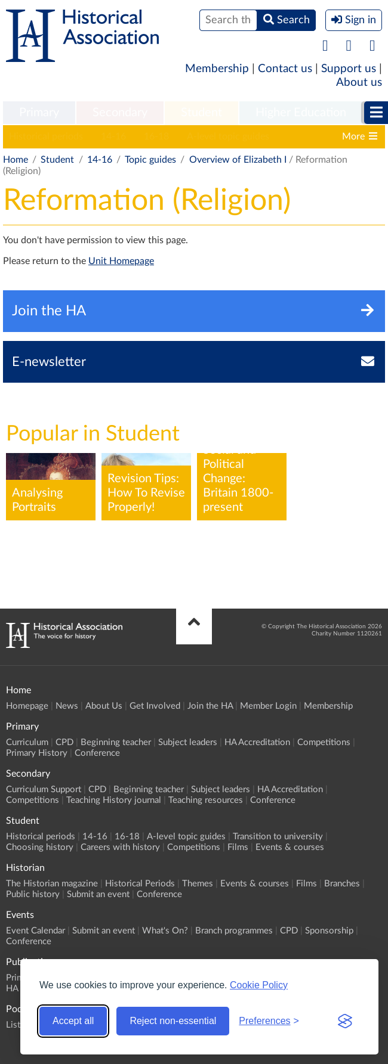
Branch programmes (234, 930)
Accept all (73, 1021)
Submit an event (98, 894)
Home (15, 160)
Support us (348, 69)
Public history (33, 894)
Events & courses (289, 847)
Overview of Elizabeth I (238, 160)
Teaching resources (205, 800)
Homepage (27, 706)
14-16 (113, 136)
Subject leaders (187, 742)
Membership (217, 69)
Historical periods (46, 136)
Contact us (285, 69)
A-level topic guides (228, 136)
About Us (103, 706)
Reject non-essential (173, 1021)
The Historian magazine (52, 883)
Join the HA (210, 706)
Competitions (323, 742)
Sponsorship (329, 930)
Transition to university (278, 836)
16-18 (156, 136)
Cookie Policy (259, 985)
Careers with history (120, 847)
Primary (39, 113)
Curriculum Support (43, 789)
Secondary (120, 113)
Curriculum (27, 742)
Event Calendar (35, 930)
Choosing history (39, 847)
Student (201, 113)
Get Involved (155, 706)
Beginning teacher (116, 742)
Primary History (36, 753)
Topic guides (150, 160)
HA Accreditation (257, 742)
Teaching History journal (113, 800)
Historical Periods (140, 883)
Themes (197, 883)
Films (237, 847)
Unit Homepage (121, 261)
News (67, 706)
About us (359, 82)
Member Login (268, 706)
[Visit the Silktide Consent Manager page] (345, 1021)
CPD (64, 742)
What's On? (165, 930)
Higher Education (300, 113)
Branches (342, 883)
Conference (97, 753)
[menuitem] (39, 113)
